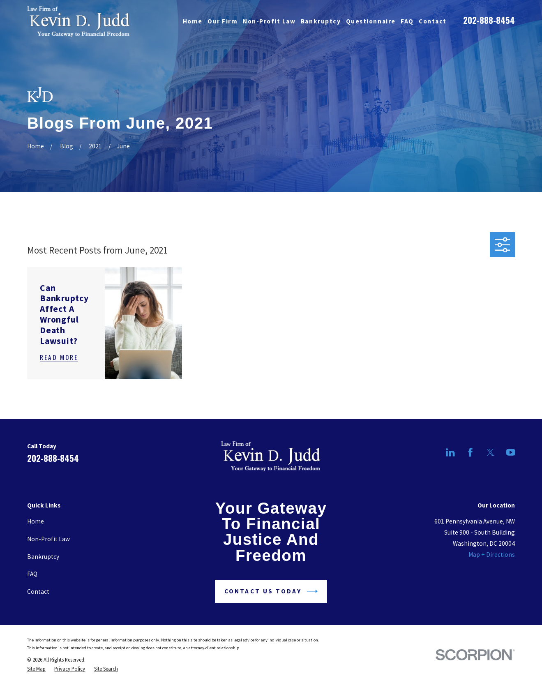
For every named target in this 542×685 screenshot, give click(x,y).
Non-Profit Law (48, 539)
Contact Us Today (271, 591)
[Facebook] (470, 452)
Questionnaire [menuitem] (371, 21)
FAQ (32, 574)
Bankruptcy (43, 556)
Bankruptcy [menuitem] (321, 21)
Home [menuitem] (193, 21)
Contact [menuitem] (433, 21)
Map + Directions (491, 554)
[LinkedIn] (450, 452)
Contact (38, 591)
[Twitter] (490, 452)
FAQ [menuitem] (407, 21)
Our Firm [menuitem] (223, 21)
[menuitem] (36, 668)
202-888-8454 (489, 20)
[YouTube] (510, 452)
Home (35, 521)
